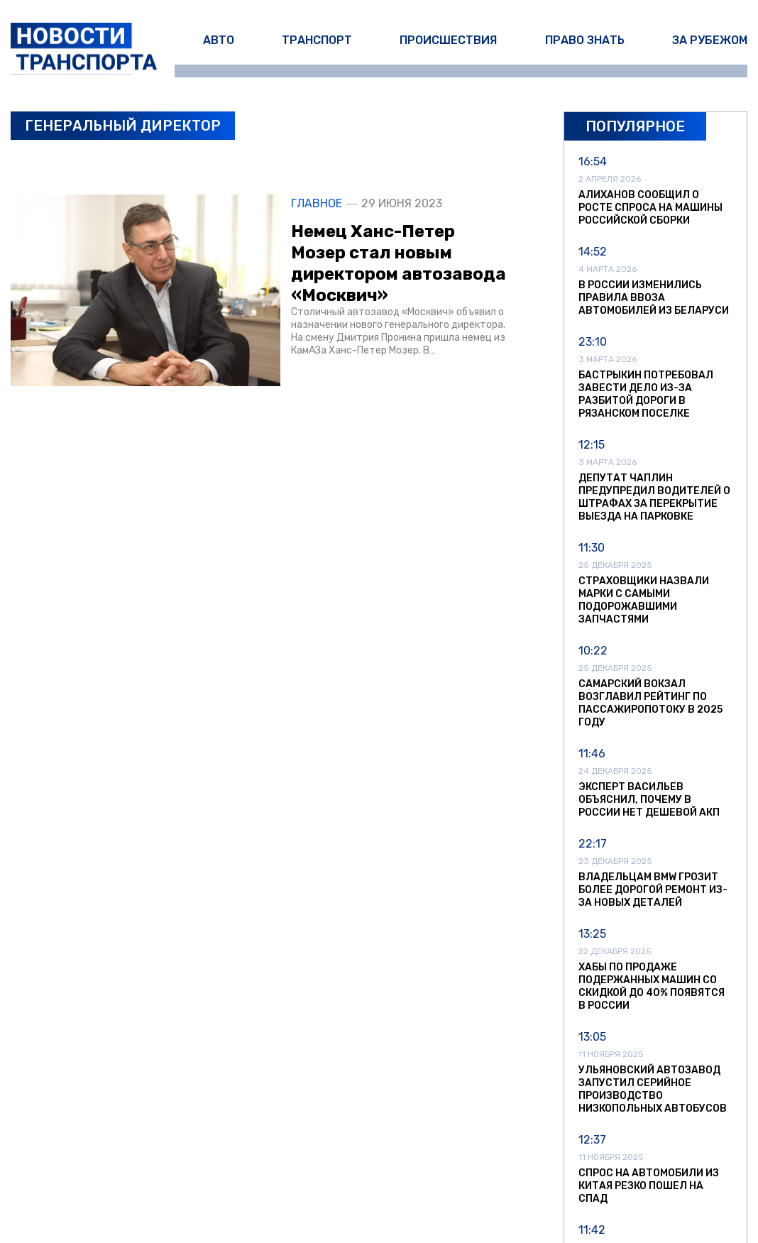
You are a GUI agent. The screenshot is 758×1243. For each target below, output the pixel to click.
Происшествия (448, 40)
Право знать (585, 40)
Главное (316, 203)
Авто (218, 40)
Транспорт (317, 40)
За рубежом (709, 40)
